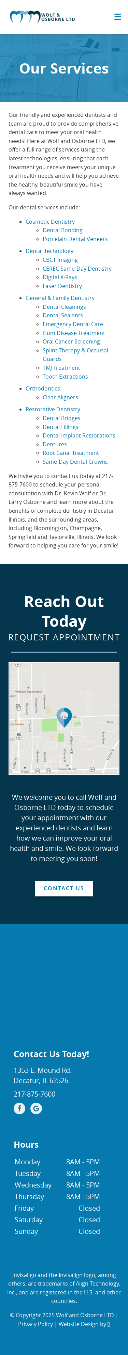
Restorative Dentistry (53, 409)
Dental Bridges (62, 418)
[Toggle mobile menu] (118, 17)
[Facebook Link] (19, 1108)
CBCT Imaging (60, 260)
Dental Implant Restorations (79, 435)
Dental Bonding (63, 230)
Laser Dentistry (62, 286)
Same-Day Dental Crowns (75, 461)
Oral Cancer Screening (71, 341)
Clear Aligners (60, 397)
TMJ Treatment (61, 367)
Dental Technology (49, 251)
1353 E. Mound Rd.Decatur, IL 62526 (43, 1075)
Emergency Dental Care (73, 324)
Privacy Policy (35, 1324)
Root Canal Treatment (71, 453)
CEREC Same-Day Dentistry (77, 268)
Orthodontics (43, 388)
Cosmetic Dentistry (50, 221)
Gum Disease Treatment (74, 333)
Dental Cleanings (64, 306)
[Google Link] (36, 1108)
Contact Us (64, 888)
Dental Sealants (63, 315)
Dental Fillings (61, 427)
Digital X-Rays (60, 277)
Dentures (55, 444)
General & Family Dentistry (60, 298)
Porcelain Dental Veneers (75, 239)
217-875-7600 (34, 1094)
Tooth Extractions (65, 376)
